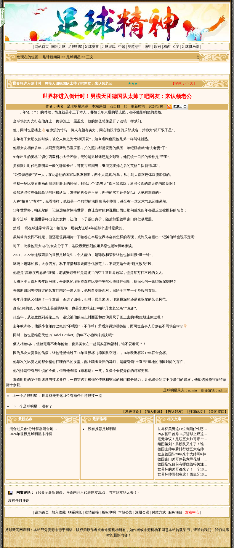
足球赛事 (92, 47)
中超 (121, 47)
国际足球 (58, 47)
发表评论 (132, 412)
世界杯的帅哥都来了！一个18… (182, 469)
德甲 (148, 47)
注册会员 (142, 512)
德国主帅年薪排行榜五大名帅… (182, 449)
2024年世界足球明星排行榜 (30, 434)
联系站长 (75, 512)
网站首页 (42, 47)
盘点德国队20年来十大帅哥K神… (184, 454)
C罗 (176, 47)
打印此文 (196, 412)
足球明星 (75, 47)
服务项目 (174, 512)
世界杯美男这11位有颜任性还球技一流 (72, 396)
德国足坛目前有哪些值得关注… (182, 464)
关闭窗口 (217, 412)
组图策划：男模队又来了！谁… (182, 444)
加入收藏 (153, 412)
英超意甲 (135, 47)
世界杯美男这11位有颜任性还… (182, 429)
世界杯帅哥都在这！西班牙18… (182, 474)
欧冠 (157, 47)
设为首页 (42, 512)
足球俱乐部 (190, 47)
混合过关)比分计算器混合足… (33, 429)
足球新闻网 (51, 57)
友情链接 (92, 512)
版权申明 (109, 512)
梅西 (167, 47)
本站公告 (125, 512)
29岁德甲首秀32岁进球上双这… (182, 434)
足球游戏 (108, 47)
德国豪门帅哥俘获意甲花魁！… (182, 459)
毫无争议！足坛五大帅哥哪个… (182, 439)
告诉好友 (175, 412)
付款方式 (159, 512)
